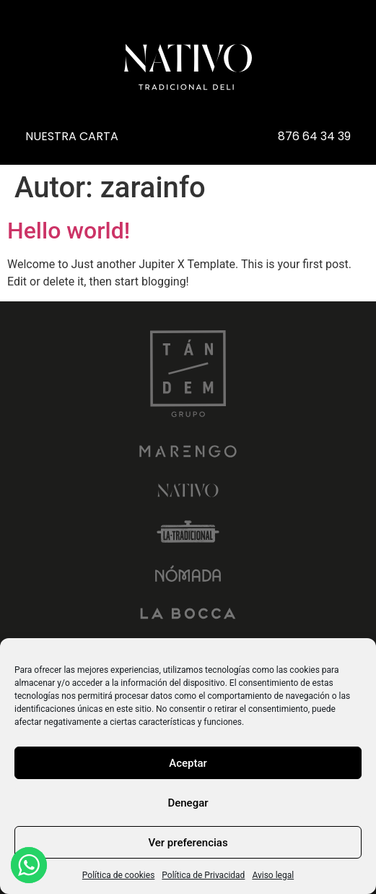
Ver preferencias (187, 842)
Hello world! (68, 230)
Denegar (187, 802)
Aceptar (188, 763)
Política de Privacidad (203, 875)
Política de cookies (118, 875)
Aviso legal (273, 875)
